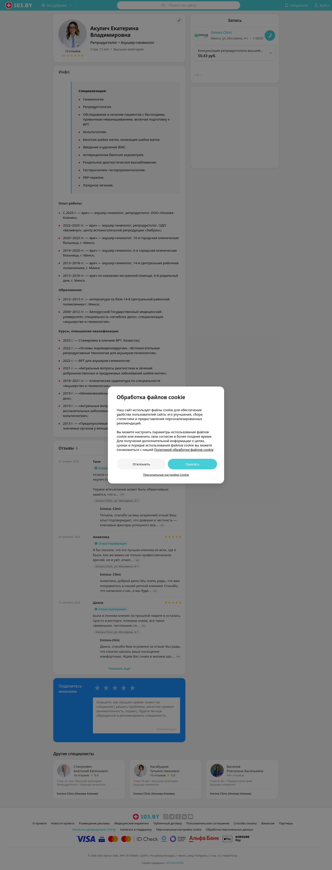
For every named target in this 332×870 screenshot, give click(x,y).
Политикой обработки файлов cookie (184, 449)
